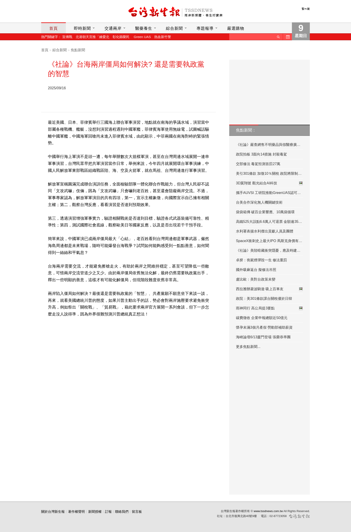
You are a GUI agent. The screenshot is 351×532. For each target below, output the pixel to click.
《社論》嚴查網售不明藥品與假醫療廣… (268, 145)
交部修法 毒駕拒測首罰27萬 (258, 164)
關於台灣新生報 (53, 511)
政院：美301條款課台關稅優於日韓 (264, 298)
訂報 (108, 511)
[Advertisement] (141, 96)
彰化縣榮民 (121, 37)
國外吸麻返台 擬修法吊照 (256, 270)
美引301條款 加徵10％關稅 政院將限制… (269, 173)
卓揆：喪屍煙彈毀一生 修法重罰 (261, 260)
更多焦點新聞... (248, 347)
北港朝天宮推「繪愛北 (92, 37)
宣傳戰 (67, 37)
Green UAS (142, 37)
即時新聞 (82, 28)
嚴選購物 (235, 28)
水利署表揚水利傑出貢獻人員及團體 (264, 231)
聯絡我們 (121, 511)
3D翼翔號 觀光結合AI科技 (269, 183)
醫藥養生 (143, 28)
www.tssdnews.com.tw (268, 511)
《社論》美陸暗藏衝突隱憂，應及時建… (268, 250)
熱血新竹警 (162, 37)
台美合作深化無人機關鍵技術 (259, 202)
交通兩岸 (113, 28)
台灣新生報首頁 (175, 12)
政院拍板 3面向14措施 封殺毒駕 (261, 154)
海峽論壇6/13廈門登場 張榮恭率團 (263, 337)
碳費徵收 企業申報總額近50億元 (261, 318)
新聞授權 (95, 511)
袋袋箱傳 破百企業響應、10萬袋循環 (265, 212)
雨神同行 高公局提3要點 (269, 308)
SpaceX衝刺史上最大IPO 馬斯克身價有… (269, 241)
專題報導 (205, 28)
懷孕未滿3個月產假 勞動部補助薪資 (264, 327)
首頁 (53, 28)
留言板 (137, 511)
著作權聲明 (76, 511)
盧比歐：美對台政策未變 (255, 279)
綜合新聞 (174, 28)
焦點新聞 (78, 50)
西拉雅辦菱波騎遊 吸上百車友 (269, 289)
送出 (278, 37)
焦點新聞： (246, 130)
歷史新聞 (287, 37)
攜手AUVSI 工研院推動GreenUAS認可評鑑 (269, 193)
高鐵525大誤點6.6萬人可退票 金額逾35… (269, 221)
